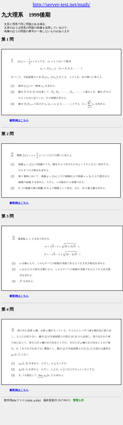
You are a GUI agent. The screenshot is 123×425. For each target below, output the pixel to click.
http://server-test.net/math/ (61, 4)
